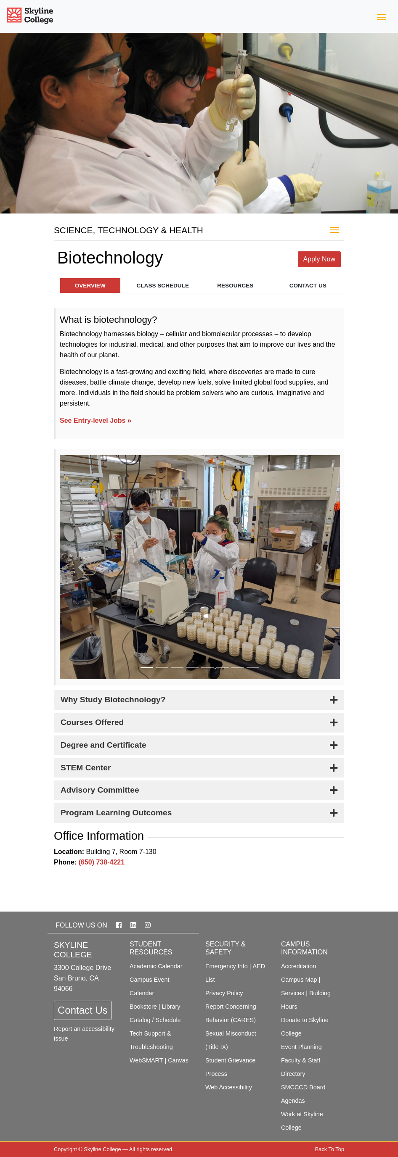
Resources (235, 285)
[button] (81, 567)
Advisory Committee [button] (100, 789)
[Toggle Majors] (334, 229)
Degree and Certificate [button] (103, 745)
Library (171, 1006)
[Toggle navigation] (381, 16)
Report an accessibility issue (84, 1033)
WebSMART (146, 1060)
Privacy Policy (224, 993)
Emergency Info (226, 966)
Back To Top (329, 1149)
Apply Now (319, 259)
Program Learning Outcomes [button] (116, 812)
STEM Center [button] (86, 767)
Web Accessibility (228, 1087)
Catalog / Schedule (155, 1020)
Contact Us (307, 285)
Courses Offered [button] (92, 722)
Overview (90, 285)
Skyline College (102, 1149)
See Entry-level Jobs (93, 420)
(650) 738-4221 (102, 862)
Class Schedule (162, 285)
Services (292, 993)
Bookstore (143, 1006)
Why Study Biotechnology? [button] (113, 699)
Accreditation (298, 966)
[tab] (199, 700)
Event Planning (301, 1047)
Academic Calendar (156, 966)
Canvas (178, 1060)
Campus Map (299, 979)
